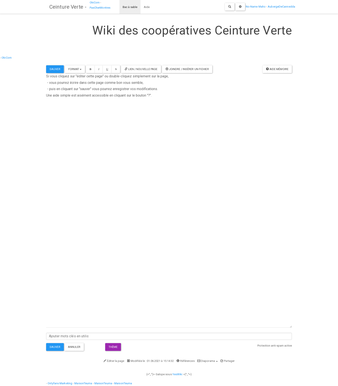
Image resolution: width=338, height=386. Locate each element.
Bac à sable (130, 7)
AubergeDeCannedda (281, 6)
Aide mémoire (277, 69)
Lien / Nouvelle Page (141, 69)
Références (185, 361)
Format (75, 69)
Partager (228, 361)
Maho (262, 6)
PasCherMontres (100, 7)
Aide (147, 7)
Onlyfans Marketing (60, 383)
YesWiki (177, 374)
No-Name (252, 6)
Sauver (55, 69)
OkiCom (95, 2)
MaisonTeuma (83, 383)
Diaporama (207, 361)
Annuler (74, 346)
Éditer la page (113, 361)
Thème (113, 346)
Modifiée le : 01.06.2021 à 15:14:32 (150, 361)
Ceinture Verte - (67, 7)
